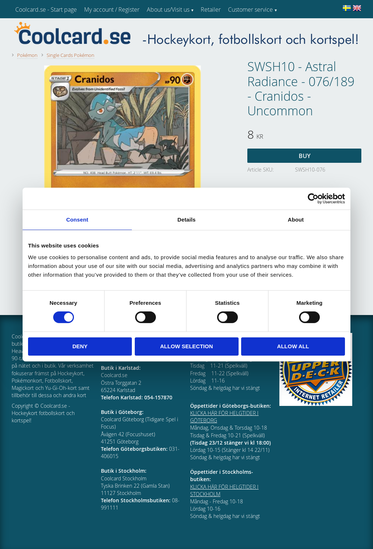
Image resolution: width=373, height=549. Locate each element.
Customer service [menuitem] (250, 9)
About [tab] (296, 219)
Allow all (293, 346)
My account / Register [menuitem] (112, 9)
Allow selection (186, 346)
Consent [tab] (77, 219)
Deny (80, 346)
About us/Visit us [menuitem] (168, 9)
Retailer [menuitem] (211, 9)
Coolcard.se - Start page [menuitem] (46, 9)
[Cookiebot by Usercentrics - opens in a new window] (313, 198)
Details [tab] (186, 219)
